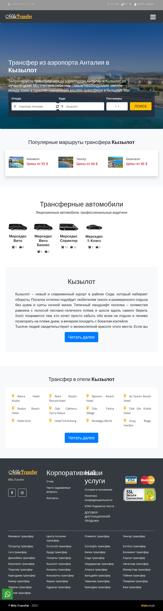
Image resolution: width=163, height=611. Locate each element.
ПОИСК (141, 106)
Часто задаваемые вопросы (58, 489)
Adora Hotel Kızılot (25, 398)
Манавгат (32, 161)
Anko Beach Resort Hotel (63, 398)
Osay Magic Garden (137, 422)
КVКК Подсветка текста (99, 506)
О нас (50, 481)
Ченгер (81, 161)
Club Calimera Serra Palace (63, 410)
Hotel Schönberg (62, 420)
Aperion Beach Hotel (100, 398)
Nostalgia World (99, 420)
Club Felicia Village (100, 410)
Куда (62, 98)
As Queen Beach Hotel (137, 398)
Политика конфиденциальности (98, 498)
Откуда (16, 98)
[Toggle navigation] (153, 16)
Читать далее (81, 337)
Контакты (52, 498)
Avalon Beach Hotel (25, 410)
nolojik (148, 605)
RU (124, 4)
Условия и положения (98, 489)
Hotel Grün (21, 420)
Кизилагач (131, 161)
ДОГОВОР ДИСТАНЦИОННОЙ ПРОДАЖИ (97, 516)
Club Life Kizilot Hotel (137, 410)
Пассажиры (114, 98)
